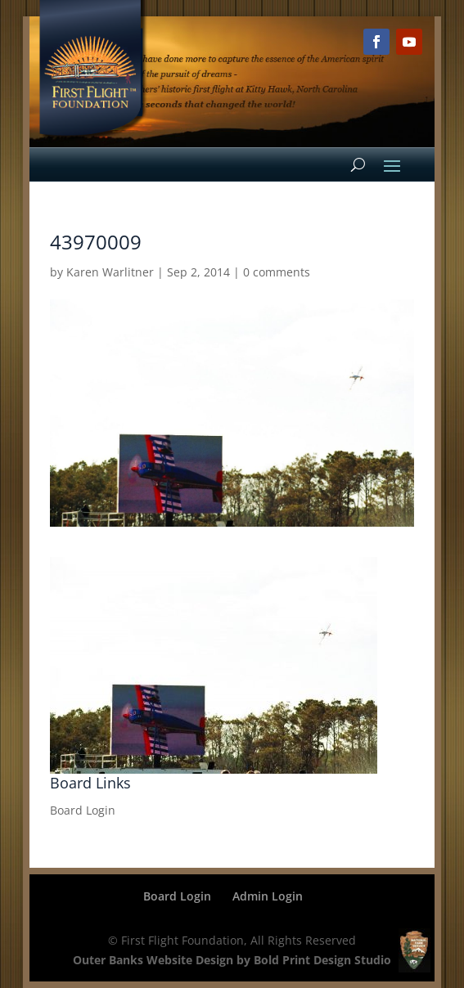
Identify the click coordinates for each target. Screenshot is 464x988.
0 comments (276, 272)
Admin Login (267, 896)
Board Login (82, 810)
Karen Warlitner (110, 272)
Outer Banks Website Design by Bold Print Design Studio (232, 960)
